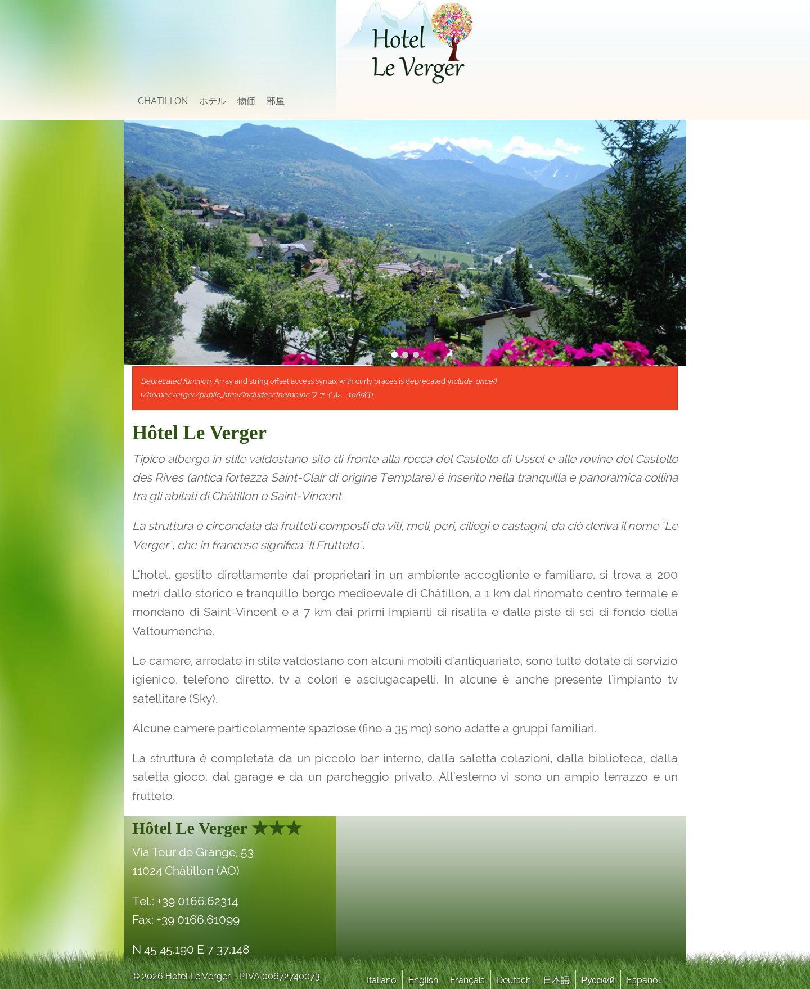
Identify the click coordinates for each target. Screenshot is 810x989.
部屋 (276, 101)
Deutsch (514, 980)
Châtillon (163, 101)
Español (643, 980)
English (423, 980)
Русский (598, 980)
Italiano (382, 980)
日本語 (556, 980)
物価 (246, 101)
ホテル (212, 101)
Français (467, 980)
